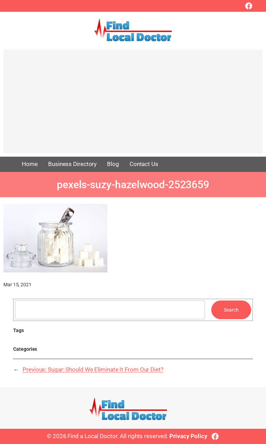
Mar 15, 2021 (17, 284)
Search (231, 310)
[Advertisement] (133, 104)
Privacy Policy (188, 436)
